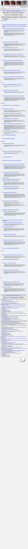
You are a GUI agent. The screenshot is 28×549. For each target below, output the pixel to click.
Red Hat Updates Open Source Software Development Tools (11, 105)
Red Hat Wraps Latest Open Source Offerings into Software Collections (12, 123)
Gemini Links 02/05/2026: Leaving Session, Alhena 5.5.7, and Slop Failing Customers (11, 353)
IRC (6, 6)
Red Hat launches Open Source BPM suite (8, 138)
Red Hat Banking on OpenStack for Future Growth (10, 47)
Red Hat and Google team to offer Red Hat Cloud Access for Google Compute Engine (14, 24)
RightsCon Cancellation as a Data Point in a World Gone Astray (8, 342)
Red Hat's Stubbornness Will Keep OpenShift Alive (10, 131)
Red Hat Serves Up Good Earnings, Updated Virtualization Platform (12, 60)
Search (18, 6)
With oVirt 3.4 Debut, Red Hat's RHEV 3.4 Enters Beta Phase (11, 70)
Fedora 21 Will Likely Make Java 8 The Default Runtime (10, 259)
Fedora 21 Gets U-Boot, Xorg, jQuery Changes (9, 263)
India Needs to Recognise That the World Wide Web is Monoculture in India (9, 318)
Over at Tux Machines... (3, 309)
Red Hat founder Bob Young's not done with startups (10, 90)
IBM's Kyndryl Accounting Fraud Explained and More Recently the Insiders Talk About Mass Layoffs (12, 323)
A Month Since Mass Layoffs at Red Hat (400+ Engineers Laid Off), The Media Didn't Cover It (12, 331)
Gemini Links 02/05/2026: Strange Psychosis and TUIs (7, 335)
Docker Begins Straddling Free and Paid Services (9, 211)
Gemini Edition (10, 6)
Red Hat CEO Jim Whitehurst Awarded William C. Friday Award (12, 84)
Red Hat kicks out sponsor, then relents (8, 143)
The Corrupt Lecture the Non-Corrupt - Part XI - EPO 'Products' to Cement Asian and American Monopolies (13, 327)
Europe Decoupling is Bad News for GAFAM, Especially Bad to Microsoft (9, 317)
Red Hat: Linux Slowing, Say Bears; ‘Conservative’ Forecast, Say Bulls (12, 54)
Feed (2, 7)
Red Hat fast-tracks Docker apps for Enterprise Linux (10, 201)
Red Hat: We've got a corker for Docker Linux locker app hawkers (12, 160)
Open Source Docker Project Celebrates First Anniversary (11, 172)
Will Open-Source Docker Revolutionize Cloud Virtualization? (11, 179)
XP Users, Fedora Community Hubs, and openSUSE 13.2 (10, 248)
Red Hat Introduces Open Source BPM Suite (9, 135)
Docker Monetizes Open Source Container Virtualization (10, 209)
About (5, 6)
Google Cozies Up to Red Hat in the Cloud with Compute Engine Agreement (13, 28)
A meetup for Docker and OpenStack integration (9, 192)
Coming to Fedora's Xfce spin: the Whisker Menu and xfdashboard (12, 222)
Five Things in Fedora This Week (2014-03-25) (9, 234)
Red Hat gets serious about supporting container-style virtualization (12, 151)
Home (2, 6)
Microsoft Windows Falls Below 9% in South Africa (7, 328)
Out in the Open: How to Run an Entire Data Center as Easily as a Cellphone (13, 164)
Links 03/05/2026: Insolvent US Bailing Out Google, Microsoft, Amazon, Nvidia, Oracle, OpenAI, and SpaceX (13, 299)
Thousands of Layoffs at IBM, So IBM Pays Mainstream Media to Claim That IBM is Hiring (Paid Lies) (13, 350)
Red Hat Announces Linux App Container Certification (10, 186)
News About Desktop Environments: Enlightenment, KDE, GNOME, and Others (12, 10)
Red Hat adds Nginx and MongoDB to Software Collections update (12, 113)
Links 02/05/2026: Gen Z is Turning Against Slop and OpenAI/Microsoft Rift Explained (11, 347)
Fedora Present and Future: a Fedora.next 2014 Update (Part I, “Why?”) (13, 240)
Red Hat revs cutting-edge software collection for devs (10, 118)
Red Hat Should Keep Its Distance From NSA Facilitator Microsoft (15, 11)
